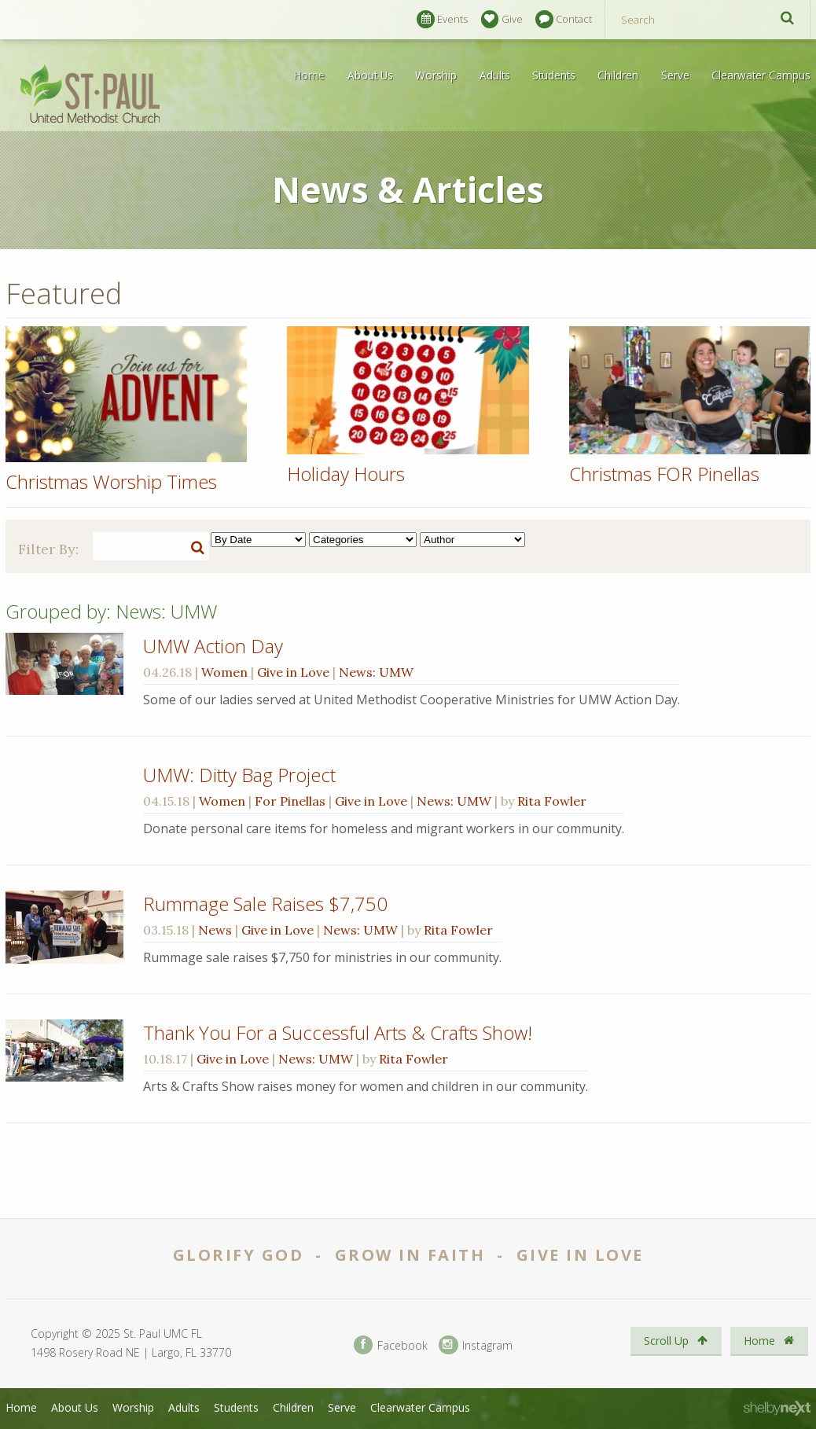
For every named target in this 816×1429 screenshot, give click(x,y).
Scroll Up (676, 1340)
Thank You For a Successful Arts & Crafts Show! (337, 1032)
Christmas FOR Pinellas (664, 474)
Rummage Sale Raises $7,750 (265, 904)
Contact (563, 19)
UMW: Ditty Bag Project (239, 775)
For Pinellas (290, 801)
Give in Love (293, 672)
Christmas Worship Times (111, 481)
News (215, 930)
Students (553, 75)
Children (617, 75)
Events (442, 19)
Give (502, 19)
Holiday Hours (346, 474)
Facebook (391, 1345)
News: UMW (376, 672)
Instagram (476, 1345)
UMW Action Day (213, 646)
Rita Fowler (551, 801)
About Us (370, 75)
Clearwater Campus (760, 75)
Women (224, 672)
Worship (436, 75)
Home (309, 75)
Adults (495, 75)
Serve (675, 75)
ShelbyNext (777, 1408)
